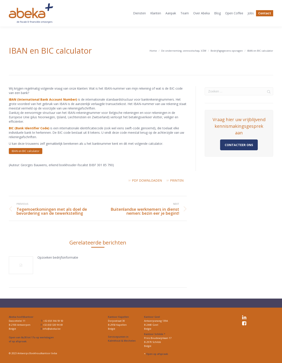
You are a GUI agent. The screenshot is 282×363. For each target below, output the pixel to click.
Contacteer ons (239, 145)
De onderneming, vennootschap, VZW (183, 50)
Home (153, 50)
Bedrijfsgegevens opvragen (227, 50)
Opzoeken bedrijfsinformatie (57, 257)
